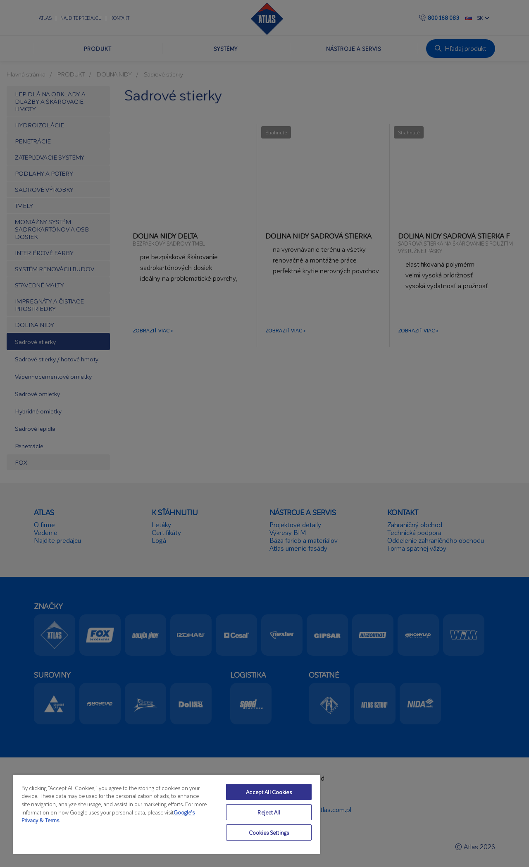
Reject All (268, 812)
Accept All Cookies (268, 792)
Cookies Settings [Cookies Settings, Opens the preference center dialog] (269, 832)
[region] (166, 814)
